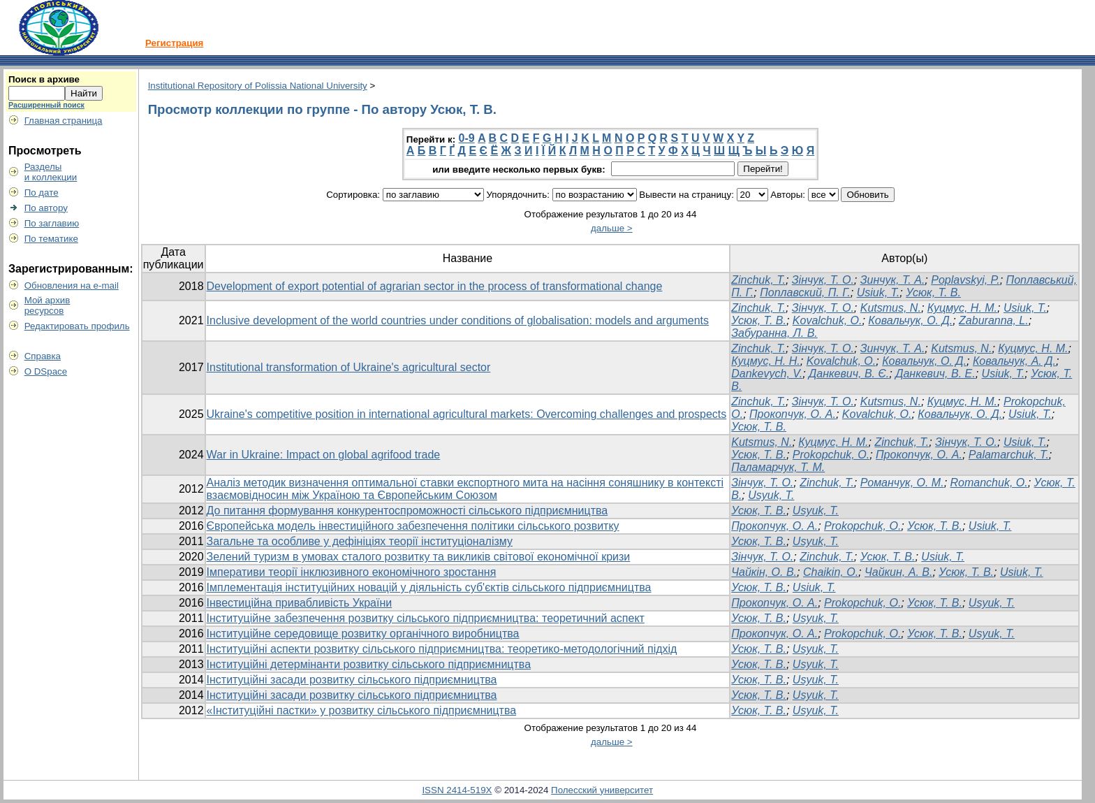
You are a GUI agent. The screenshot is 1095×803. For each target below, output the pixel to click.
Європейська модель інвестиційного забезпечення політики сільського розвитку (413, 526)
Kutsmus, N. (890, 308)
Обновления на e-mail (71, 285)
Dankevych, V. (766, 373)
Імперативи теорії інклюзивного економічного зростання (352, 572)
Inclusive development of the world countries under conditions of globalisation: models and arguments (458, 320)
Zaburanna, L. (994, 320)
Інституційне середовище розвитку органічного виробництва (363, 633)
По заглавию (52, 223)
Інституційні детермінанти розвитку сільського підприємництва (369, 664)
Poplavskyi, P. (965, 280)
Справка (42, 356)
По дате (41, 192)
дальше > (612, 228)
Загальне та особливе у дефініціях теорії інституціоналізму (360, 541)
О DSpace (46, 371)
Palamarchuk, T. (1009, 455)
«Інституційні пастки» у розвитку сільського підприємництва (362, 710)
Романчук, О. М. (902, 483)
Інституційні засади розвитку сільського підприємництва (352, 680)
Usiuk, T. (878, 292)
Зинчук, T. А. (892, 348)
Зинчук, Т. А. (892, 280)
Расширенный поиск (46, 105)
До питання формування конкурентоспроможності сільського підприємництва (407, 510)
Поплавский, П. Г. (805, 292)
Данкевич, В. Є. (849, 373)
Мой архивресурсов (47, 305)
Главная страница (63, 120)
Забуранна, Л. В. (774, 333)
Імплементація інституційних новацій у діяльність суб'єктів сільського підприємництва (429, 587)
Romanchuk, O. (989, 483)
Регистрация (174, 43)
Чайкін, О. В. (764, 572)
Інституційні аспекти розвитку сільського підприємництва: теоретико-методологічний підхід (442, 649)
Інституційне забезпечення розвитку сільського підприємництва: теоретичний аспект (426, 618)
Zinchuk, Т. (758, 348)
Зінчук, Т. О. (823, 280)
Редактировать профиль (77, 326)
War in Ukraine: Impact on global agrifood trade (324, 455)
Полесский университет (602, 790)
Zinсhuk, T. (827, 483)
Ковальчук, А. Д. (1014, 361)
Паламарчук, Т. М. (778, 467)
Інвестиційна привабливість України (299, 603)
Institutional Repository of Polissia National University (257, 85)
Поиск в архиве (44, 79)
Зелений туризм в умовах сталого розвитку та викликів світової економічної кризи (419, 557)
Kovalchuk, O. (827, 320)
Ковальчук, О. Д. (910, 320)
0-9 (467, 138)
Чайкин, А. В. (898, 572)
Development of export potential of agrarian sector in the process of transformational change (435, 286)
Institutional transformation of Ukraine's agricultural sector (349, 367)
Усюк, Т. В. (933, 292)
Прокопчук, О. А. (792, 414)
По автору (46, 208)
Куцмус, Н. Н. (765, 361)
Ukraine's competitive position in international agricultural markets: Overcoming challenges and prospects (467, 414)
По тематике (51, 238)
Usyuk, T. (771, 495)
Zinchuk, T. (758, 280)
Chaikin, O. (830, 572)
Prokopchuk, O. (831, 455)
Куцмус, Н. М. (962, 308)
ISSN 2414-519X (457, 790)
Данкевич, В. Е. (935, 373)
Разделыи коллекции (51, 171)
